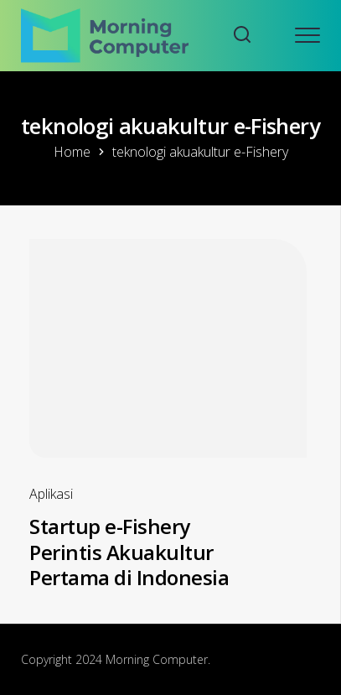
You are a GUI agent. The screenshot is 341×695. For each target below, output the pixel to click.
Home (72, 152)
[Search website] (242, 35)
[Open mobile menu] (307, 35)
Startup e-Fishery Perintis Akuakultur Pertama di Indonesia (129, 551)
